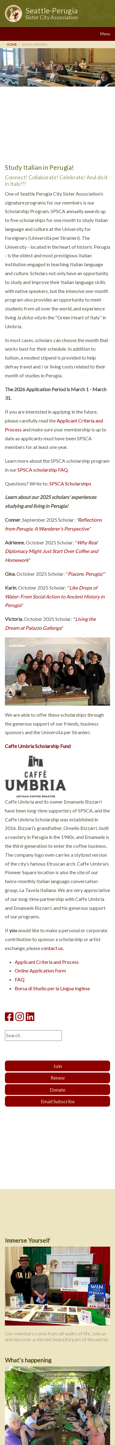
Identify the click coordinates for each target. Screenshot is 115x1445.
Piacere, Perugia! (85, 574)
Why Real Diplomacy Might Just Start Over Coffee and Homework (51, 551)
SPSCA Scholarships (70, 483)
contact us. (52, 948)
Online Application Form (40, 970)
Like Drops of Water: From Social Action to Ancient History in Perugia (55, 596)
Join (57, 1066)
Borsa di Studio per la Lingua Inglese (52, 988)
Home (12, 44)
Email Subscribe (58, 1101)
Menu (105, 33)
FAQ (20, 979)
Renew (58, 1078)
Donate (57, 1090)
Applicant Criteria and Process (47, 962)
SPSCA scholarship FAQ (42, 470)
